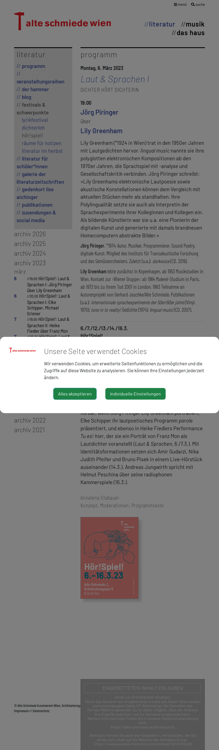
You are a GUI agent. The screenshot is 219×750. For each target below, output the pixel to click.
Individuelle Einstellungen (135, 393)
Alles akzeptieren (75, 393)
